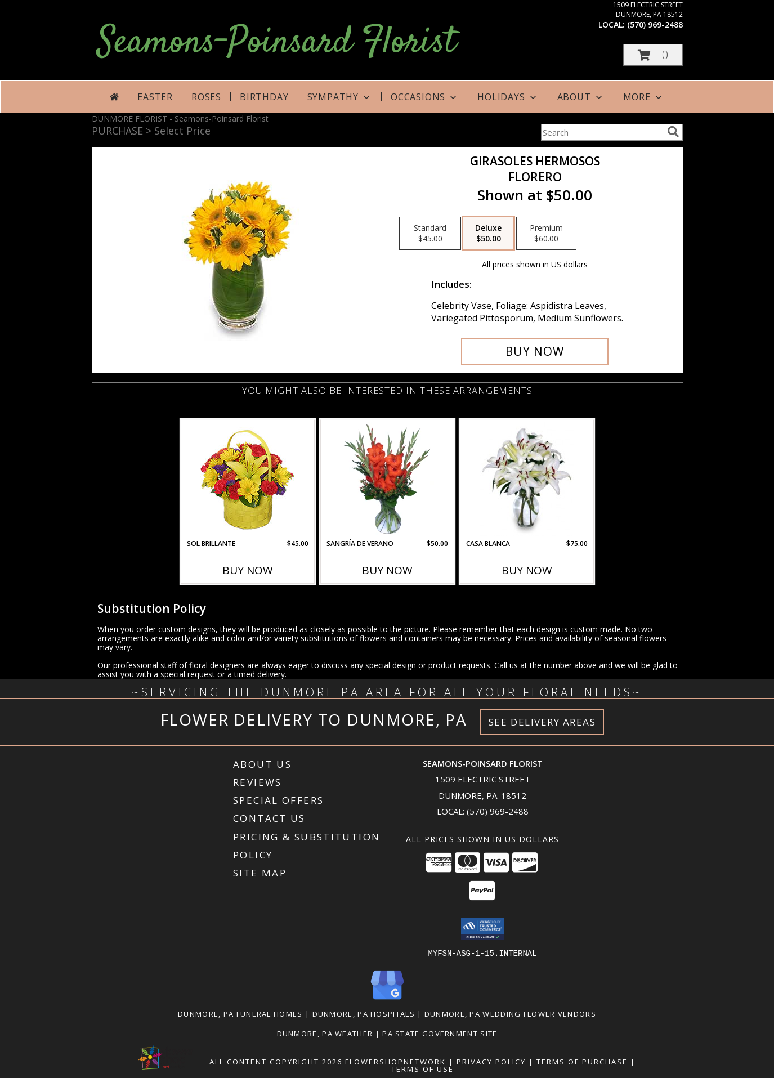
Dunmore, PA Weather (325, 1033)
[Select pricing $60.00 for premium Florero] (546, 233)
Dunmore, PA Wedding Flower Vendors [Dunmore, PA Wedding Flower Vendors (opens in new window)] (510, 1013)
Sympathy (339, 97)
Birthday (264, 97)
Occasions (425, 97)
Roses (206, 97)
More (643, 97)
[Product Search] (602, 132)
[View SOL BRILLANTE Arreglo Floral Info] (247, 479)
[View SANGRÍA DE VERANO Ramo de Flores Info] (387, 479)
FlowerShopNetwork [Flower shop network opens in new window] (395, 1061)
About (581, 97)
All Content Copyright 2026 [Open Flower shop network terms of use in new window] (275, 1061)
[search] (673, 132)
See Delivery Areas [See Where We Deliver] (542, 721)
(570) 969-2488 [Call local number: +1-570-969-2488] (655, 24)
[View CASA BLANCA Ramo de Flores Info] (527, 479)
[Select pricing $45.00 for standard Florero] (430, 233)
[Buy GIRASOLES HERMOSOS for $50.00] (535, 351)
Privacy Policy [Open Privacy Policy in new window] (491, 1061)
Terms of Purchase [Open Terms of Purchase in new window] (582, 1061)
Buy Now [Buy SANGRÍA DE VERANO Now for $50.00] (387, 570)
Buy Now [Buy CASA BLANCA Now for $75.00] (527, 570)
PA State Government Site (439, 1033)
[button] (653, 55)
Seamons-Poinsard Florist (276, 43)
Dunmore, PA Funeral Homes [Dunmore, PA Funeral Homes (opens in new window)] (240, 1013)
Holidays (507, 97)
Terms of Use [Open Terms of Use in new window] (422, 1068)
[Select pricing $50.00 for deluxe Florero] (488, 233)
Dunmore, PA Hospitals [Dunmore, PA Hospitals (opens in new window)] (363, 1013)
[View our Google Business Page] (387, 999)
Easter (155, 97)
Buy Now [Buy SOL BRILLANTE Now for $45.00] (247, 570)
